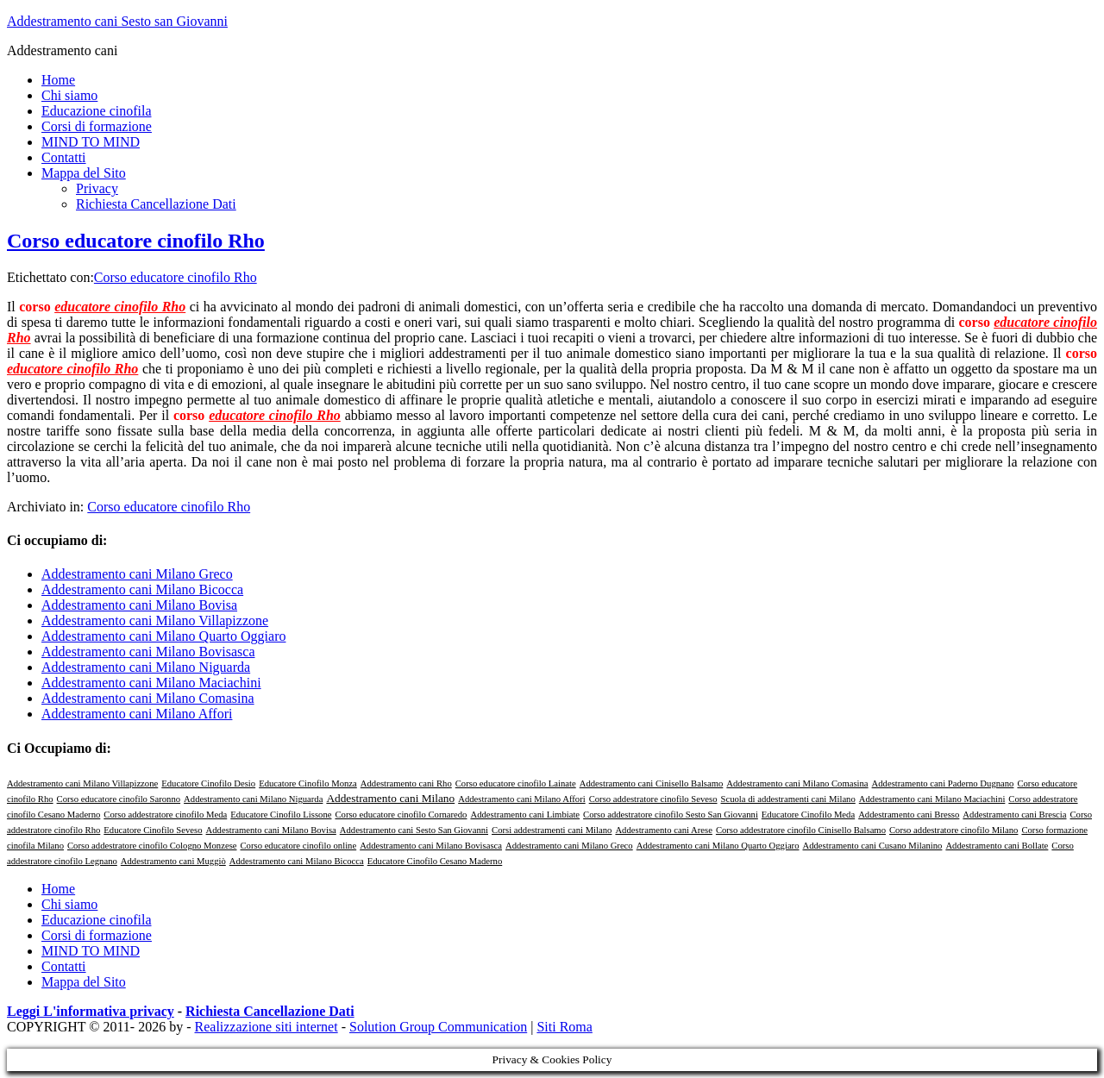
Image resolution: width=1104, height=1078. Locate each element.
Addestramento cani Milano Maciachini (151, 682)
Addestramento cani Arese (663, 830)
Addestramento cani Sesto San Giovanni (414, 830)
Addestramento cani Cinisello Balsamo (652, 783)
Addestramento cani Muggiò (173, 861)
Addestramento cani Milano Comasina (147, 698)
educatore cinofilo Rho (119, 306)
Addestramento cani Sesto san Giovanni (117, 21)
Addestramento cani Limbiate (525, 814)
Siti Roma (564, 1026)
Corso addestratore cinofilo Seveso (653, 799)
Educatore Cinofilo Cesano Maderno (435, 861)
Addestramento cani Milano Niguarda (145, 667)
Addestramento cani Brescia (1014, 814)
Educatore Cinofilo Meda (808, 814)
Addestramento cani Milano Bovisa (139, 605)
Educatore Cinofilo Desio (208, 783)
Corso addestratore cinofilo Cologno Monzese (152, 845)
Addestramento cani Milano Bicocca (142, 589)
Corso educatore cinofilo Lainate (515, 783)
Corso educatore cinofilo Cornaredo (401, 814)
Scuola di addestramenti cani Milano (788, 799)
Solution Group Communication (438, 1026)
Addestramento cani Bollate (996, 845)
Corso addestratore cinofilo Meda (165, 814)
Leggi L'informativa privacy (90, 1011)
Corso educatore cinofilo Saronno (119, 799)
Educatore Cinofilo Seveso (153, 830)
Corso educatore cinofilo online (299, 845)
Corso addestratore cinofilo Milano (953, 830)
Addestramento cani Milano (390, 798)
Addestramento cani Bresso (908, 814)
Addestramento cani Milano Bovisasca (148, 651)
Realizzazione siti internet (266, 1026)
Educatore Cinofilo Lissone (280, 814)
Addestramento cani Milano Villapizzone (154, 620)
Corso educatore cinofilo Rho (136, 240)
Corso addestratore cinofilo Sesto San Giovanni (670, 814)
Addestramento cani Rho (406, 783)
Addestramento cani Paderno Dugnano (943, 783)
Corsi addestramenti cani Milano (552, 830)
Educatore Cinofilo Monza (308, 783)
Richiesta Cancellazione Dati (269, 1011)
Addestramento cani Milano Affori (136, 713)
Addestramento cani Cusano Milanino (873, 845)
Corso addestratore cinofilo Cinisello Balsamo (801, 830)
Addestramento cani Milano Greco (137, 574)
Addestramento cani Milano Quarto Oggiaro (163, 636)
